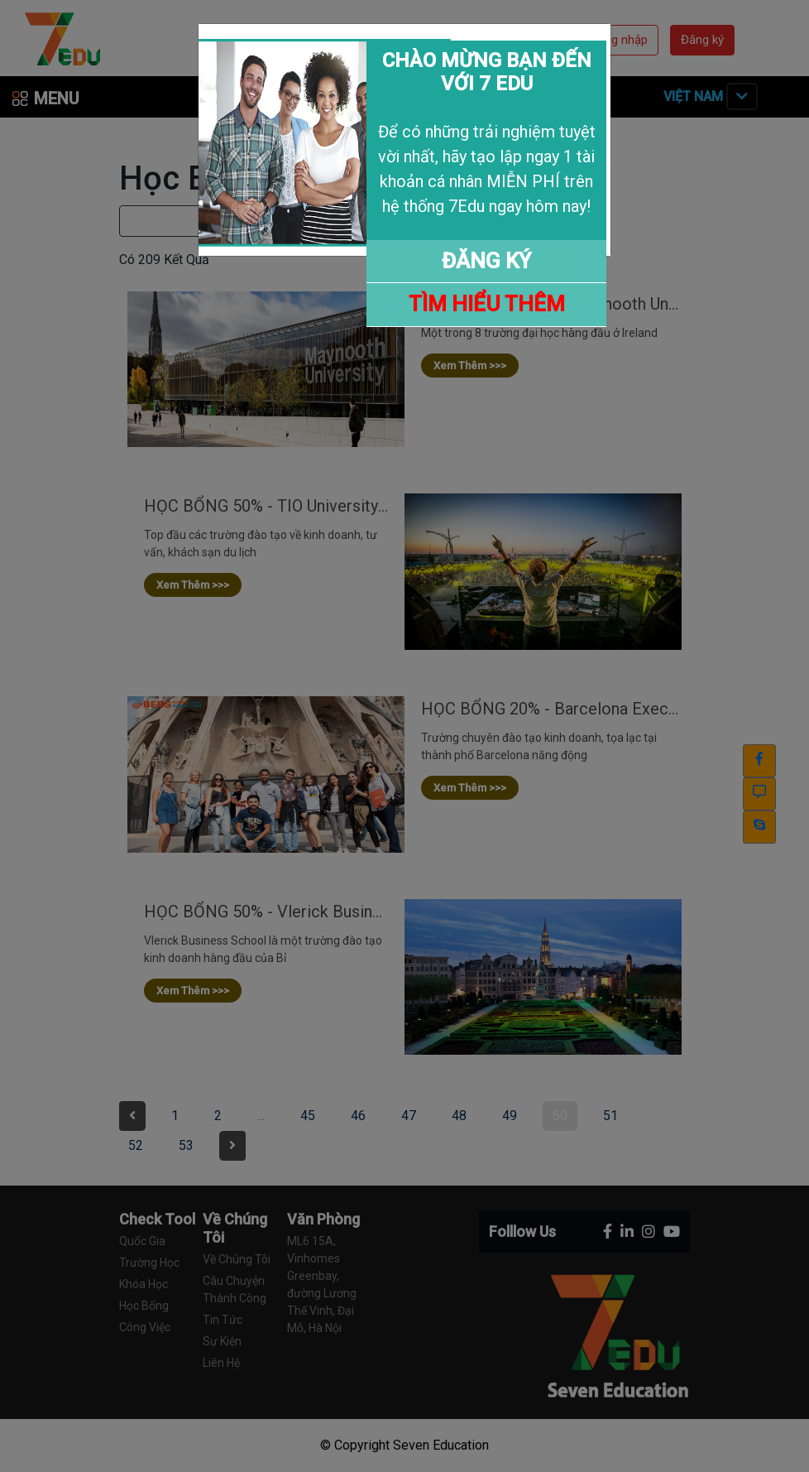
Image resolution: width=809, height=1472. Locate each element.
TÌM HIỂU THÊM (487, 303)
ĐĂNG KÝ (486, 260)
